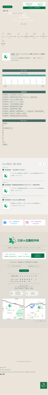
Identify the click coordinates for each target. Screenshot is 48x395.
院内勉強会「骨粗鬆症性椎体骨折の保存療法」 (15, 115)
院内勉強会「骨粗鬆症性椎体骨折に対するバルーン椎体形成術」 (20, 97)
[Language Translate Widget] (7, 13)
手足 (3, 142)
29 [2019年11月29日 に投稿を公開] (30, 83)
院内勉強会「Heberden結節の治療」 (12, 99)
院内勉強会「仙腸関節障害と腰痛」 (12, 108)
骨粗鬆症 (4, 123)
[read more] (15, 60)
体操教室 (4, 144)
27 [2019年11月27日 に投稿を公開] (17, 83)
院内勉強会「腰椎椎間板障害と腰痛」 (12, 106)
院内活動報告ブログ (8, 128)
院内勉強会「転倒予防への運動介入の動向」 (14, 113)
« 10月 (5, 86)
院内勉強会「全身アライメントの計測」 (13, 101)
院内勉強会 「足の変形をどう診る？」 (13, 94)
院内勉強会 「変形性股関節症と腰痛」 (13, 104)
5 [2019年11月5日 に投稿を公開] (11, 78)
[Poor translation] (3, 374)
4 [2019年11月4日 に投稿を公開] (5, 78)
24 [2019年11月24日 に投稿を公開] (42, 82)
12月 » (43, 86)
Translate (21, 13)
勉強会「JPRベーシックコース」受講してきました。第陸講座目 (29, 54)
